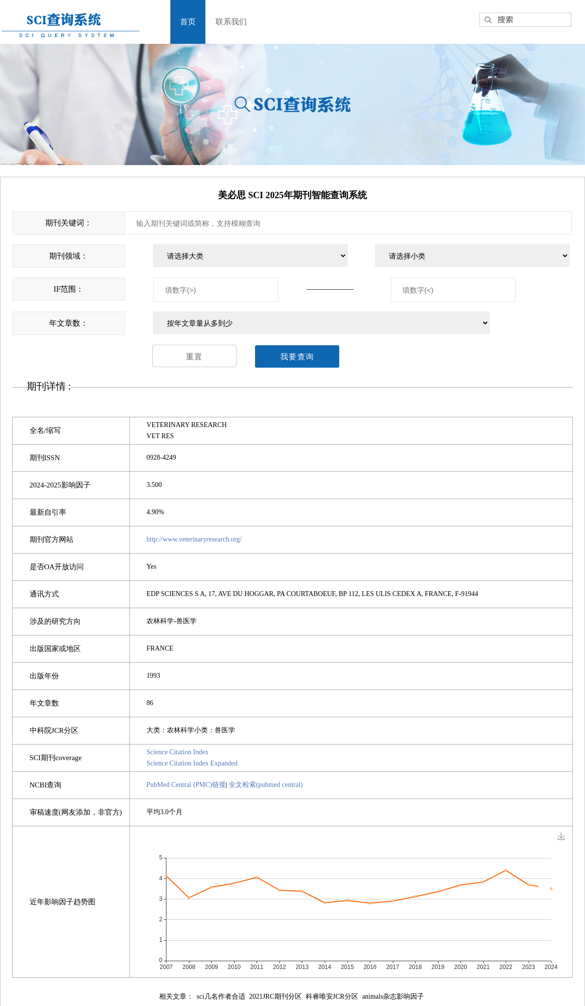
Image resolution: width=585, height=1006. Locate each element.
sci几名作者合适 (221, 996)
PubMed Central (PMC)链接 (186, 784)
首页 (188, 22)
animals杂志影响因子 (393, 996)
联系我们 (231, 22)
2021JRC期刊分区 (275, 996)
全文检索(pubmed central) (266, 784)
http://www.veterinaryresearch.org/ (194, 539)
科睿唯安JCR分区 (332, 996)
